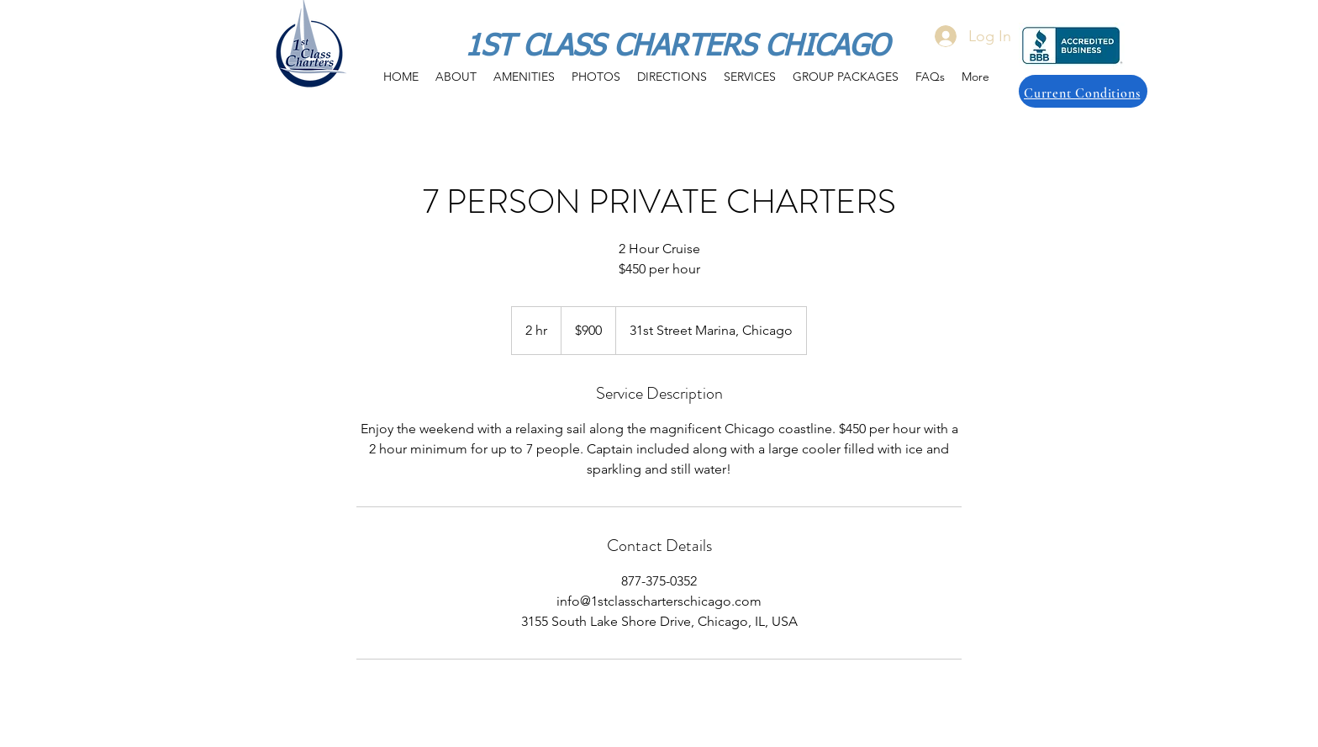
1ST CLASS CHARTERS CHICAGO (677, 47)
